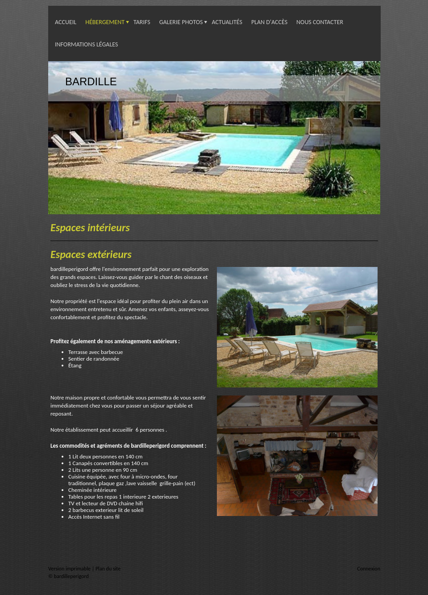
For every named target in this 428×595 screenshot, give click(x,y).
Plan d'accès (269, 22)
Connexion (368, 569)
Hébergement (105, 22)
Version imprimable (70, 569)
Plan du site (108, 569)
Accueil (65, 22)
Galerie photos (181, 22)
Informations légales (86, 44)
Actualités (227, 22)
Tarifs (141, 22)
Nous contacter (319, 22)
